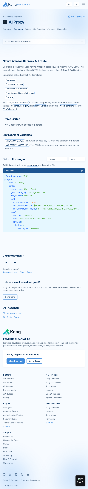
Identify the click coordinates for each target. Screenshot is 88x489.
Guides (28, 29)
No (15, 262)
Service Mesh (9, 390)
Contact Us (8, 463)
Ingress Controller (54, 398)
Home (5, 17)
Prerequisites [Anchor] (11, 119)
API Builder (8, 394)
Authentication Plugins (13, 415)
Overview (7, 29)
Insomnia (49, 390)
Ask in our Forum (12, 313)
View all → (8, 426)
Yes (7, 262)
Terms (5, 480)
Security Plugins (10, 419)
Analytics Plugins (10, 411)
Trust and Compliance (30, 480)
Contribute (10, 297)
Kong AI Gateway (53, 382)
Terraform (50, 419)
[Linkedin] (16, 474)
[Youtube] (28, 474)
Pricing (6, 398)
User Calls (7, 451)
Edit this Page (26, 272)
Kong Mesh (51, 386)
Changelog (62, 29)
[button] (82, 170)
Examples (18, 29)
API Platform (8, 378)
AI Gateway (8, 386)
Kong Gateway (52, 378)
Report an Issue (10, 272)
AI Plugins (7, 407)
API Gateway (9, 382)
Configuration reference (44, 29)
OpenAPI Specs (53, 394)
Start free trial (16, 361)
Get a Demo (34, 361)
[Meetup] (10, 474)
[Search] (69, 4)
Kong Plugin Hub (15, 17)
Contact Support (12, 317)
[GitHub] (4, 474)
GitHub (6, 444)
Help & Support (10, 459)
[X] (22, 474)
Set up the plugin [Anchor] (14, 159)
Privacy (14, 480)
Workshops (8, 455)
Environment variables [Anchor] (17, 135)
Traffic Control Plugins (13, 423)
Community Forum (11, 440)
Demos (6, 448)
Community (8, 436)
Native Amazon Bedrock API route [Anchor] (25, 61)
